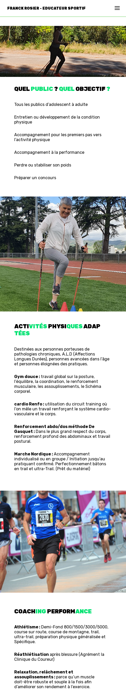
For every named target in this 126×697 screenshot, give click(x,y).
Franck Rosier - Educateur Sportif (46, 8)
